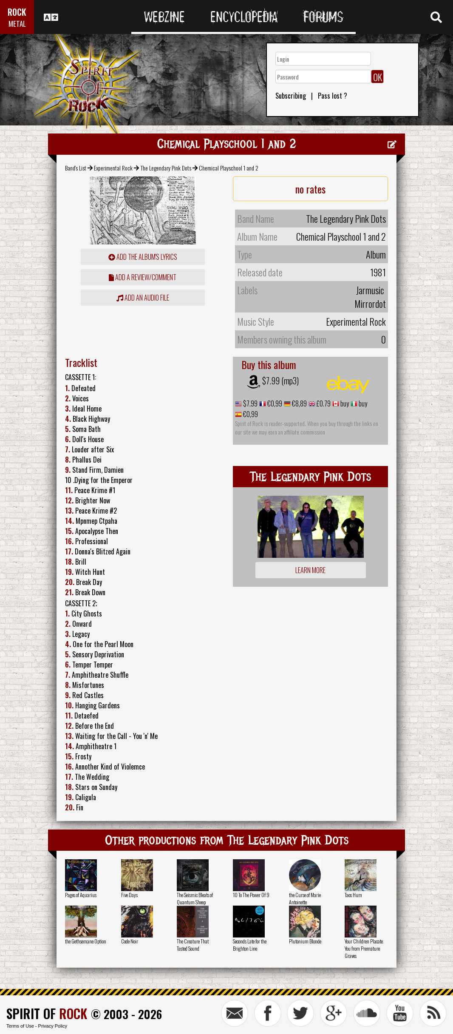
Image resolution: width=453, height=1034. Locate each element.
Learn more (310, 570)
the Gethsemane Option (85, 941)
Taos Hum (353, 894)
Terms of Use (20, 1025)
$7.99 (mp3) (280, 380)
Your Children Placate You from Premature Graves (364, 948)
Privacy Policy (52, 1025)
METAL (17, 23)
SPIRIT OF (46, 1013)
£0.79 (323, 403)
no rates (310, 188)
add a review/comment (142, 277)
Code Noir (129, 941)
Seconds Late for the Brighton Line (249, 944)
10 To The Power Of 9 (251, 894)
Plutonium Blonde (305, 941)
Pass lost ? (332, 96)
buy (344, 403)
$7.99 (250, 403)
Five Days (129, 894)
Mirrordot (370, 303)
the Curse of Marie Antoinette (305, 898)
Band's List (75, 167)
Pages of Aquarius (80, 894)
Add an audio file (142, 298)
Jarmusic (370, 290)
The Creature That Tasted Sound (193, 944)
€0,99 (274, 403)
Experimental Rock (113, 167)
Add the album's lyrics (142, 257)
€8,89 (299, 403)
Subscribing (290, 96)
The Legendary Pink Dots (166, 167)
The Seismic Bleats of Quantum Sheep (195, 898)
